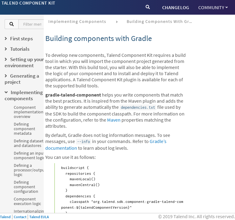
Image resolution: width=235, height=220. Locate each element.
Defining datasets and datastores (29, 143)
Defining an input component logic (29, 155)
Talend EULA (39, 217)
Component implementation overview (28, 112)
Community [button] (213, 7)
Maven (114, 120)
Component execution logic (27, 201)
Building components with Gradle (162, 21)
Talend (5, 217)
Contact (20, 217)
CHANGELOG (175, 7)
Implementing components (77, 21)
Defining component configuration (26, 186)
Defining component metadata (24, 128)
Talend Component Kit (28, 3)
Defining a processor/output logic (30, 170)
